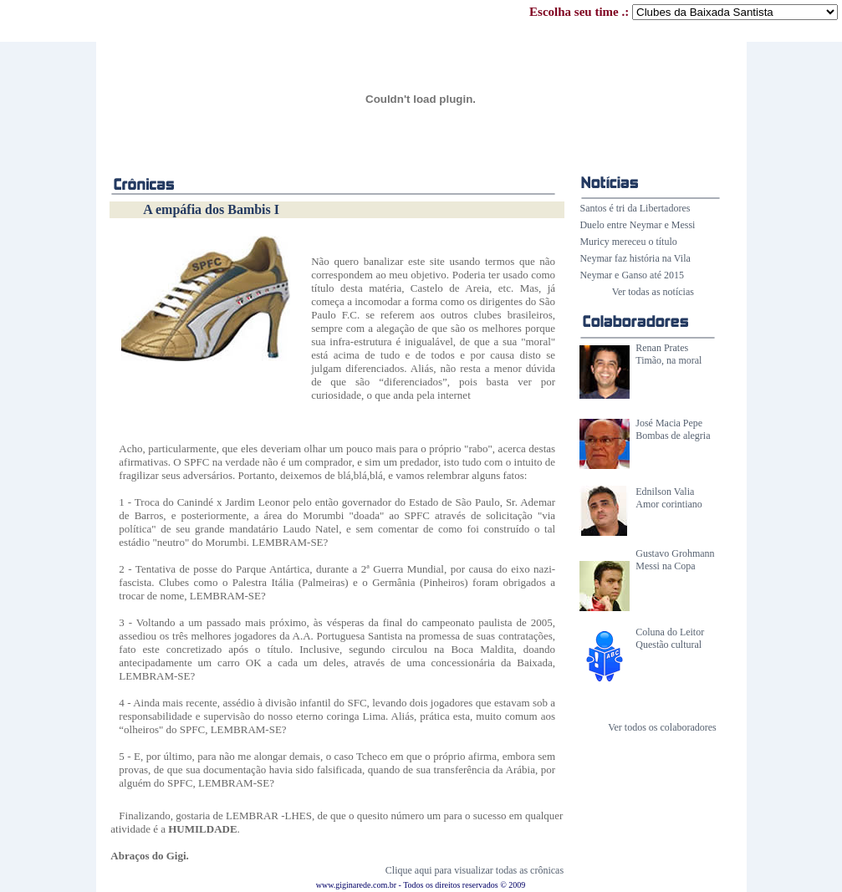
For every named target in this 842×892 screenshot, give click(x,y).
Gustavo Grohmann (674, 553)
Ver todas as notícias (653, 292)
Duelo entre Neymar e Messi (637, 225)
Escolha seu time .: (683, 11)
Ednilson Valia (664, 491)
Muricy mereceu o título (627, 241)
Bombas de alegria (672, 435)
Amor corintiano (668, 504)
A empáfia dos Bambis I (211, 209)
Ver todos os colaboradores (662, 727)
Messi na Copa (665, 566)
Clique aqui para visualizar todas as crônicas (474, 870)
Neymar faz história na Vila (634, 258)
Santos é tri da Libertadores (634, 208)
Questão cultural (668, 644)
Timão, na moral (668, 360)
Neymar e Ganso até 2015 (631, 275)
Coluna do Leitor (669, 632)
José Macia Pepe (668, 423)
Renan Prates (661, 348)
